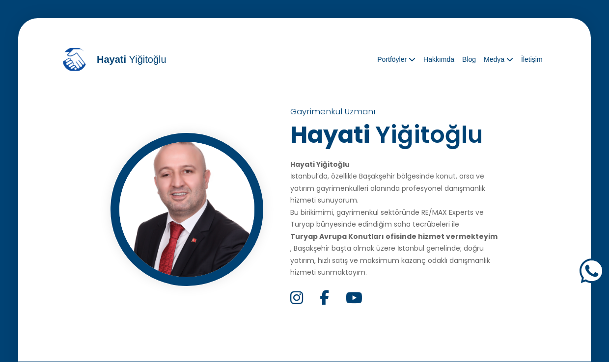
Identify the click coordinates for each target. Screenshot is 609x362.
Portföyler (396, 59)
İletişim (532, 59)
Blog (469, 59)
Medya (498, 59)
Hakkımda (438, 59)
